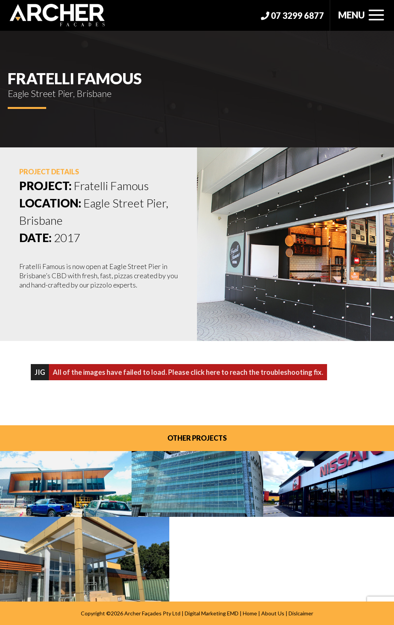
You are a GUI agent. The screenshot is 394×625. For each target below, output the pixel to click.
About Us (272, 613)
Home (250, 613)
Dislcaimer (301, 613)
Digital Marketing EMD (212, 613)
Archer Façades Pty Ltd (152, 613)
